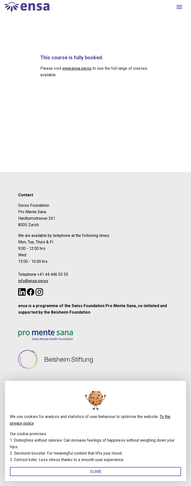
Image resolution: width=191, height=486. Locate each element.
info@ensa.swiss (33, 280)
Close (95, 472)
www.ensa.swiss (77, 68)
